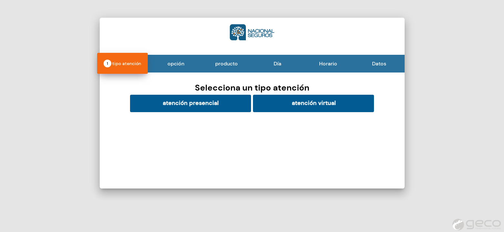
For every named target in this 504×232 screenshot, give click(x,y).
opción (175, 63)
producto (226, 63)
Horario (328, 63)
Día (277, 63)
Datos (379, 63)
